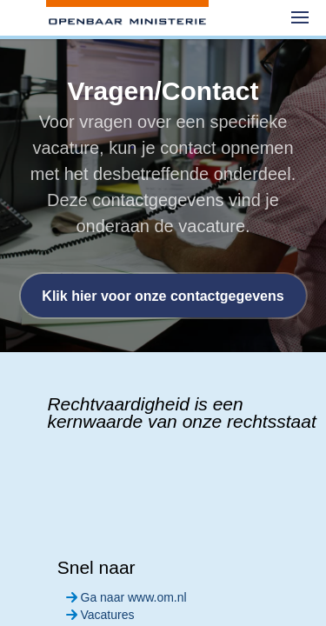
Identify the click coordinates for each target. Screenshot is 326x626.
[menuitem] (300, 17)
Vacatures (99, 615)
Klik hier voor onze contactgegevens (162, 296)
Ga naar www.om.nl (125, 597)
